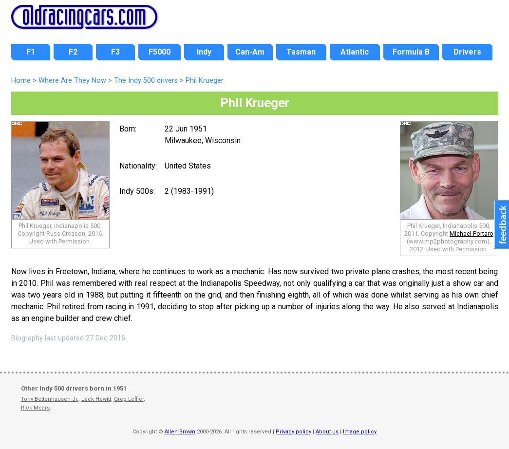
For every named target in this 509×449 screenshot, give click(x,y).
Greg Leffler (129, 399)
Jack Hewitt (96, 399)
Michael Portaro (471, 233)
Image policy (360, 432)
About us (327, 432)
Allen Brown (180, 432)
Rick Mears (35, 408)
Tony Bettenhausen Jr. (49, 399)
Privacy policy (293, 432)
